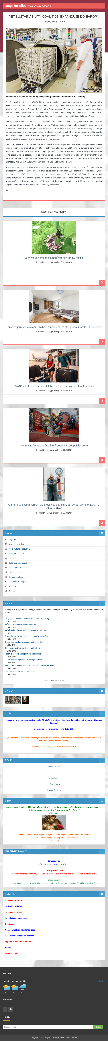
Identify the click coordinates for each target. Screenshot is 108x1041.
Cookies (12, 591)
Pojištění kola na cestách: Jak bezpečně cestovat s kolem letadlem (53, 386)
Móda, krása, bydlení (17, 553)
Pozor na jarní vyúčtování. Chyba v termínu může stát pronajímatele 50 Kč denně (54, 327)
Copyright (34, 1038)
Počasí (100, 981)
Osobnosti (13, 558)
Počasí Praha (54, 766)
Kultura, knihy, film (16, 544)
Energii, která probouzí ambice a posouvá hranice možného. (30, 666)
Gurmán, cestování (16, 577)
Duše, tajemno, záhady (18, 563)
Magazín (12, 539)
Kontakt (61, 1038)
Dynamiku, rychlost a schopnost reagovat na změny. (26, 636)
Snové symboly (15, 568)
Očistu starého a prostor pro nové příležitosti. (23, 660)
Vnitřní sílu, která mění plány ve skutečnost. (23, 654)
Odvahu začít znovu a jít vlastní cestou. (21, 671)
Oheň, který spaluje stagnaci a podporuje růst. (24, 642)
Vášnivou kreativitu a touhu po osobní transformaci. (26, 630)
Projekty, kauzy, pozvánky (55, 21)
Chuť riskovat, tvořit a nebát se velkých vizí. (23, 648)
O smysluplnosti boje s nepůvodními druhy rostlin (54, 257)
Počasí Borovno (54, 790)
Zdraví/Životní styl (16, 572)
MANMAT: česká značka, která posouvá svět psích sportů (54, 445)
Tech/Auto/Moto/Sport (18, 582)
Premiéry (12, 586)
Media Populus (71, 1038)
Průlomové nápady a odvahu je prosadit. (22, 624)
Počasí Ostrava (54, 784)
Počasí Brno (54, 778)
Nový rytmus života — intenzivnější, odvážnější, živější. (28, 618)
